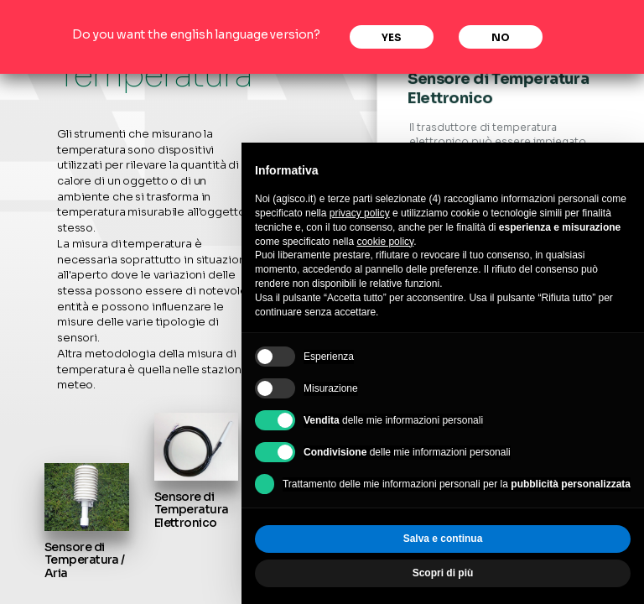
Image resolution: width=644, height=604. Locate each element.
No (500, 37)
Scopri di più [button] (443, 573)
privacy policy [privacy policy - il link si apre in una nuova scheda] (360, 213)
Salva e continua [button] (443, 538)
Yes (392, 37)
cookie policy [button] (384, 241)
